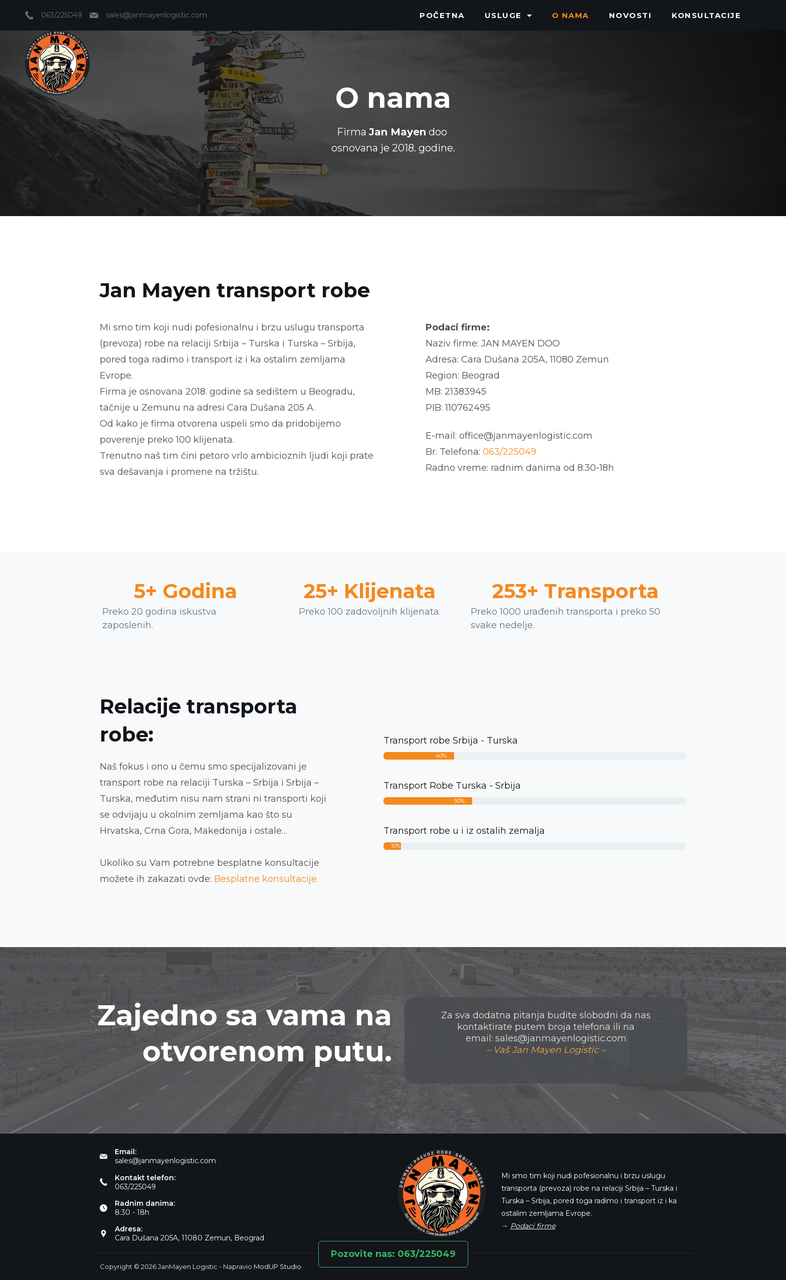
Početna (442, 15)
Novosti (630, 15)
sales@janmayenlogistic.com (156, 15)
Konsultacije (706, 15)
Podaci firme (532, 1225)
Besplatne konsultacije (265, 878)
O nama (570, 15)
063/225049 (61, 15)
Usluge (508, 15)
